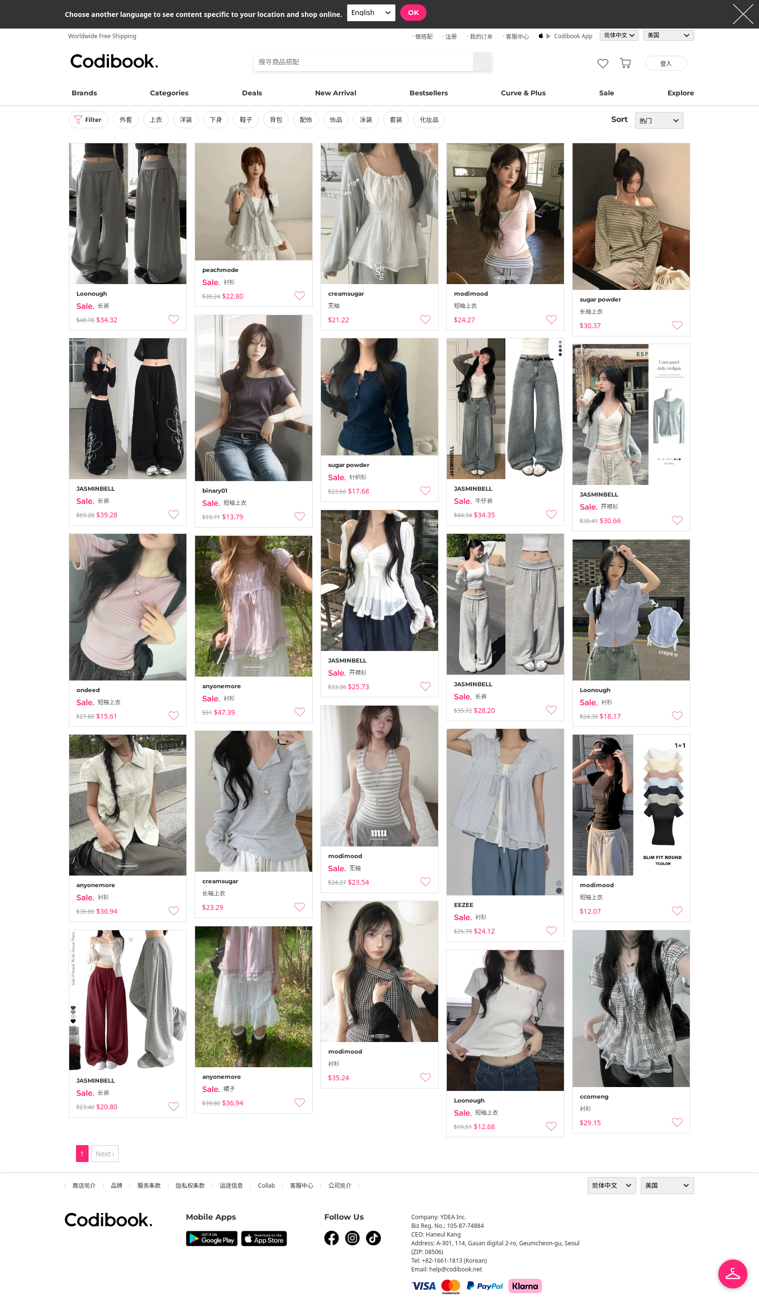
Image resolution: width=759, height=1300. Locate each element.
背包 (279, 119)
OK (413, 12)
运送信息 (231, 1185)
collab (266, 1185)
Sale (606, 93)
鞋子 (249, 119)
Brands (84, 93)
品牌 (116, 1185)
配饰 (310, 119)
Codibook (114, 61)
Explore (681, 93)
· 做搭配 (422, 36)
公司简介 (339, 1185)
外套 (129, 119)
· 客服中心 (515, 36)
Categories (169, 93)
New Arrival (335, 93)
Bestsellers (429, 93)
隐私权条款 (190, 1185)
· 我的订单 (480, 36)
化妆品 (433, 119)
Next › (105, 1153)
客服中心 (301, 1185)
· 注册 (449, 36)
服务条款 (149, 1185)
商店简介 (84, 1185)
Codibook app (573, 36)
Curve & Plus (523, 93)
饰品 (340, 119)
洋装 (189, 119)
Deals (252, 93)
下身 (219, 119)
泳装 (370, 119)
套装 (400, 119)
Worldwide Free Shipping (102, 36)
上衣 (159, 119)
